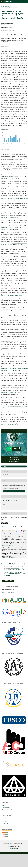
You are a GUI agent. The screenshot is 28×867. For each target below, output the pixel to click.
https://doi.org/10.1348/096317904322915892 (11, 350)
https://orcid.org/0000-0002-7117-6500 (8, 30)
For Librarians (5, 823)
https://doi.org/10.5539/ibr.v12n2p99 (10, 178)
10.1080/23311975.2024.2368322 (9, 557)
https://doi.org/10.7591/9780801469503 (10, 370)
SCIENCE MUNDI (8, 1)
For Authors (4, 821)
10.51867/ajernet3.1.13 (7, 545)
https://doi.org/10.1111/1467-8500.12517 (10, 424)
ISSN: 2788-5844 (14, 848)
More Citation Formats (9, 490)
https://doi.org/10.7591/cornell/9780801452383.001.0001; (14, 368)
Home (2, 6)
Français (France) (6, 807)
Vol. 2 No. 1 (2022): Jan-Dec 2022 (9, 7)
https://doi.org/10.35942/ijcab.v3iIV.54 (10, 209)
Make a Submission (8, 580)
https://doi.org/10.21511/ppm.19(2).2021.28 (11, 338)
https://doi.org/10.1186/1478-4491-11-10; (10, 392)
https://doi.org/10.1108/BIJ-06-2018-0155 (10, 217)
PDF (4, 466)
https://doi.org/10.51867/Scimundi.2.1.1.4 (13, 35)
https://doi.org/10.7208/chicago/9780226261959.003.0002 (14, 198)
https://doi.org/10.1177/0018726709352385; (11, 227)
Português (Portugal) (7, 809)
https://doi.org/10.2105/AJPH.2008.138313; (17, 406)
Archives (7, 6)
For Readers (4, 819)
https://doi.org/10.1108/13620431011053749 (11, 295)
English (4, 805)
